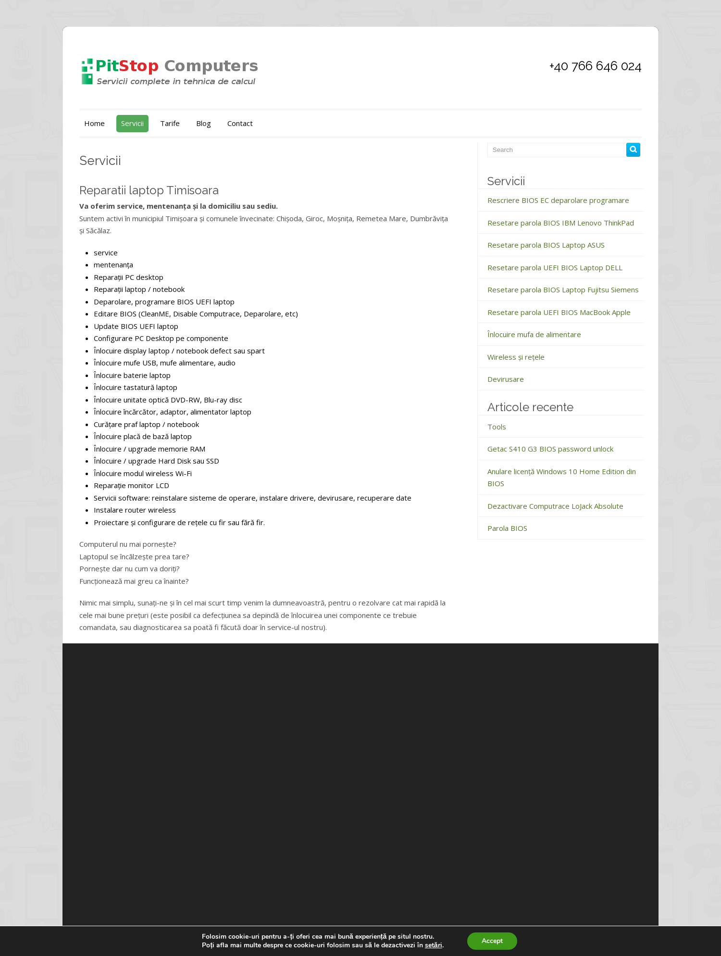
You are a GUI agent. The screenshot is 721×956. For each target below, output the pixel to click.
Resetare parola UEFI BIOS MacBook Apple (559, 312)
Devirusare (505, 379)
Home (94, 123)
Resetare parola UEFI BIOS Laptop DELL (554, 267)
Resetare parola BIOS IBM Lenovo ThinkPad (560, 222)
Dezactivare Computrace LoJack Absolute (555, 506)
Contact (240, 123)
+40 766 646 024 (595, 66)
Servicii (132, 123)
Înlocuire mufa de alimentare (534, 334)
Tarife (170, 123)
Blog (203, 123)
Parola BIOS (507, 528)
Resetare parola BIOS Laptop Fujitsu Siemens (563, 289)
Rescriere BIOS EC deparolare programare (558, 200)
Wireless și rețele (516, 357)
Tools (496, 426)
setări (433, 945)
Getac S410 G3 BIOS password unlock (550, 448)
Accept (492, 940)
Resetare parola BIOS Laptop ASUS (546, 245)
